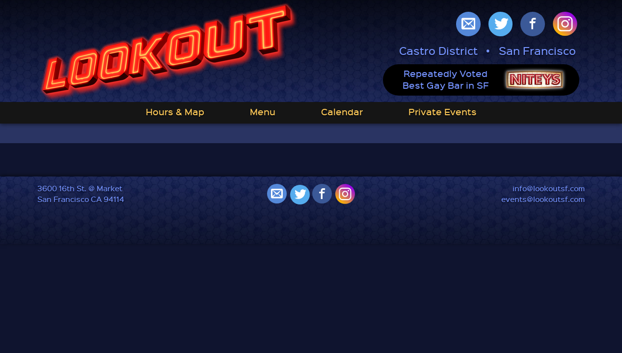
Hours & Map (175, 111)
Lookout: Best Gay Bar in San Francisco (168, 52)
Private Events (442, 111)
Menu (262, 111)
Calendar (342, 111)
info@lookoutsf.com (549, 188)
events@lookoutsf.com (543, 199)
